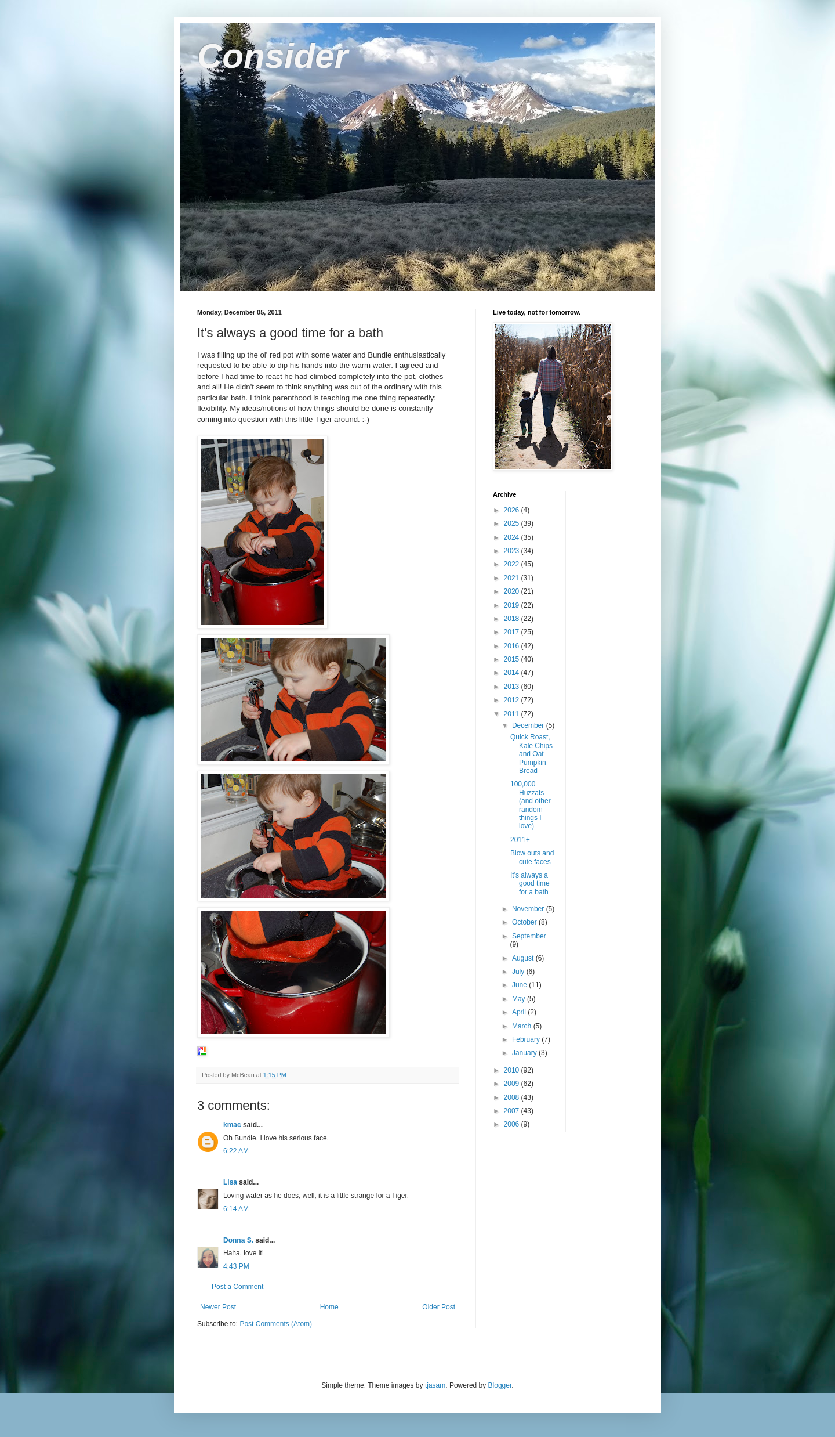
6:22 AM (236, 1151)
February (527, 1039)
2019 (512, 605)
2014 (512, 673)
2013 (512, 687)
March (522, 1026)
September (529, 936)
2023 (512, 551)
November (529, 909)
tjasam (435, 1385)
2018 (512, 619)
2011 (512, 714)
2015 (512, 659)
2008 (512, 1097)
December (529, 725)
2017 (512, 632)
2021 (512, 578)
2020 (512, 591)
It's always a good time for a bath (530, 883)
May (519, 999)
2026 (512, 510)
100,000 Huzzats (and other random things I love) (530, 805)
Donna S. (238, 1240)
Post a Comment (237, 1287)
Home (329, 1307)
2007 (512, 1111)
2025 (512, 523)
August (524, 958)
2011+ (520, 840)
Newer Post (218, 1307)
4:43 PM (236, 1266)
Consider (272, 56)
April (520, 1012)
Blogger (500, 1385)
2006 (512, 1124)
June (520, 985)
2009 (512, 1083)
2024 (512, 537)
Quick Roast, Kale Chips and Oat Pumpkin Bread (531, 754)
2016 (512, 646)
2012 (512, 700)
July (519, 971)
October (525, 922)
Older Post (438, 1307)
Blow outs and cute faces (532, 857)
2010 (512, 1070)
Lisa (230, 1182)
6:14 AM (236, 1209)
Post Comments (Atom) (275, 1324)
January (525, 1053)
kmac (232, 1125)
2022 (512, 564)
